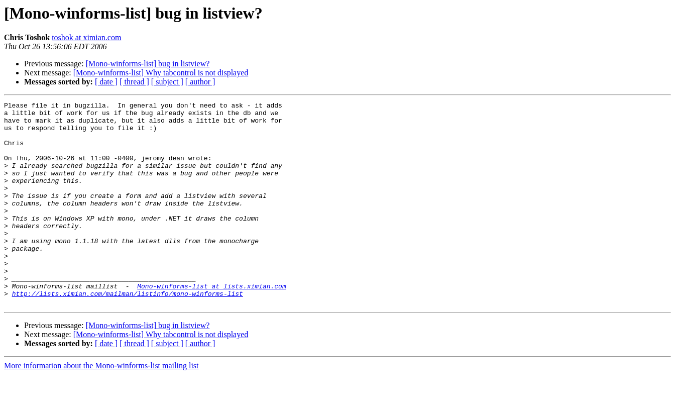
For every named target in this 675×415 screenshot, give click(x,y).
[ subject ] (167, 81)
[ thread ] (134, 81)
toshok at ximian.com (86, 37)
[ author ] (200, 81)
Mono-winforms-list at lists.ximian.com (211, 323)
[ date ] (106, 81)
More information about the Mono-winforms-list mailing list (101, 406)
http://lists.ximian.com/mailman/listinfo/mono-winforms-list (127, 332)
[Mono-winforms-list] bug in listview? (148, 63)
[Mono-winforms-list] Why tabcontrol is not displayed (161, 72)
